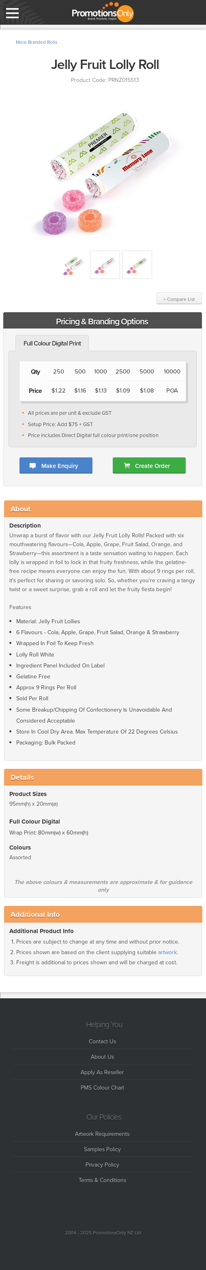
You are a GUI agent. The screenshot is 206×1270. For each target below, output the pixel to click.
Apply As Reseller (102, 1072)
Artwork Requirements (102, 1133)
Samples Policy (102, 1149)
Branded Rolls (42, 42)
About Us (102, 1056)
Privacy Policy (102, 1164)
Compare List (195, 12)
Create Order (152, 465)
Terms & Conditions (102, 1180)
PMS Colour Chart (102, 1087)
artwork (167, 954)
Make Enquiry (59, 465)
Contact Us (102, 1041)
